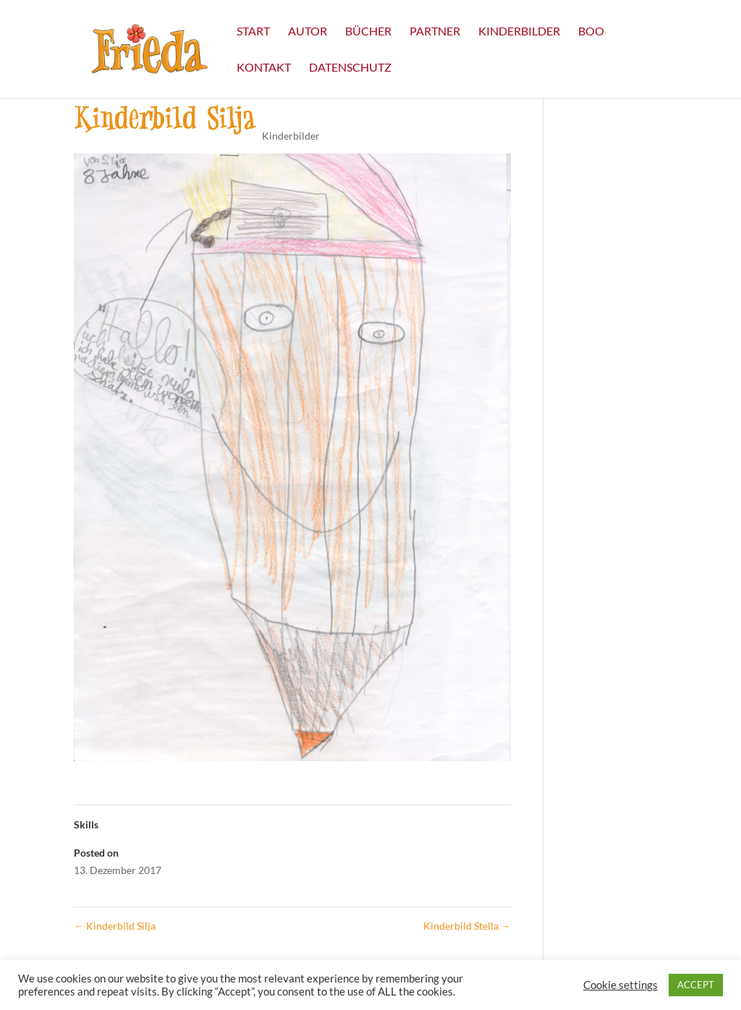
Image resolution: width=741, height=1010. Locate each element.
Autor (307, 32)
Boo (591, 32)
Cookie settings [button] (620, 985)
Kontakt (264, 68)
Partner (435, 32)
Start (253, 32)
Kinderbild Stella (467, 926)
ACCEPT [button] (695, 984)
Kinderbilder (519, 32)
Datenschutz (350, 68)
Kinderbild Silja (115, 926)
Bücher (368, 32)
